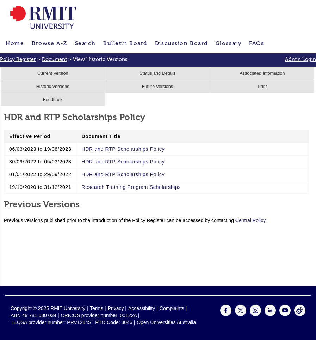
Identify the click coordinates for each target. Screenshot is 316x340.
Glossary (228, 43)
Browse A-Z (49, 43)
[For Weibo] (299, 314)
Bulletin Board (125, 43)
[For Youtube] (285, 314)
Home (15, 43)
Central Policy (250, 220)
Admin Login (300, 59)
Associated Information (262, 73)
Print (262, 86)
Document (54, 59)
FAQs (256, 43)
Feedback (52, 99)
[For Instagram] (255, 314)
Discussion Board (181, 43)
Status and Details (157, 73)
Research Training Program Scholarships (131, 187)
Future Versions (157, 86)
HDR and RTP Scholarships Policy (123, 149)
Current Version (52, 73)
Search (85, 43)
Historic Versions (52, 86)
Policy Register (18, 59)
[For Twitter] (240, 314)
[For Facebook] (225, 314)
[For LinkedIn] (270, 314)
